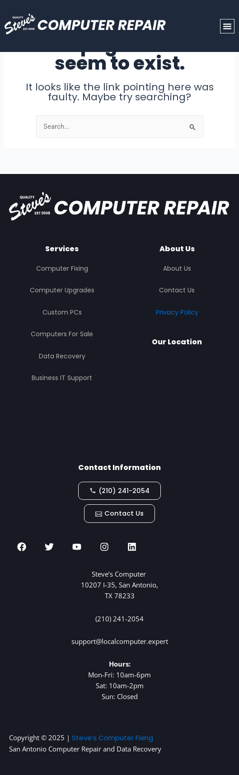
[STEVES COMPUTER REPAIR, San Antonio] (177, 405)
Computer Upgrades (62, 290)
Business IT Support (62, 377)
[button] (227, 26)
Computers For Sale (62, 333)
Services (62, 249)
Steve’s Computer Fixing (112, 737)
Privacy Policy (177, 312)
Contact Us (177, 290)
